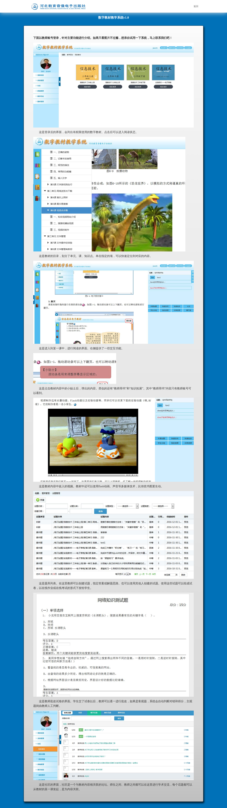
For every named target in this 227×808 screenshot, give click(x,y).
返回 (196, 6)
